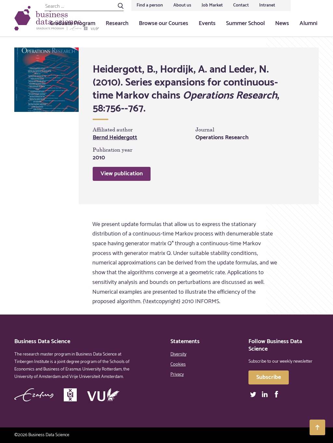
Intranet (267, 5)
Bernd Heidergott (115, 137)
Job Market (212, 5)
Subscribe (268, 377)
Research (117, 23)
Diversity (178, 354)
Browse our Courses (163, 23)
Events (207, 23)
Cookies (178, 364)
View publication (121, 174)
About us (182, 5)
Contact (241, 5)
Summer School (245, 23)
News (282, 23)
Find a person (150, 5)
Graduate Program (72, 23)
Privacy (177, 374)
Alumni (308, 23)
